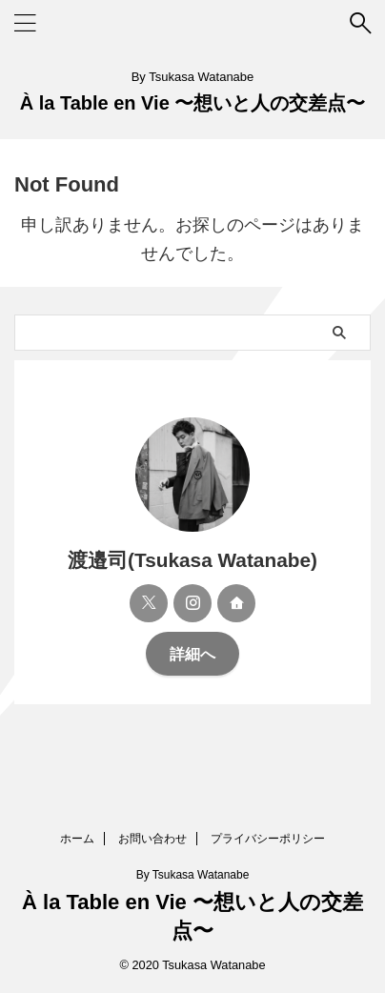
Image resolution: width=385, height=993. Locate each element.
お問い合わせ (152, 838)
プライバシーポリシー (268, 838)
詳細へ (192, 653)
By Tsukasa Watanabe (193, 875)
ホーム (77, 838)
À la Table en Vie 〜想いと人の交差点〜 (193, 102)
